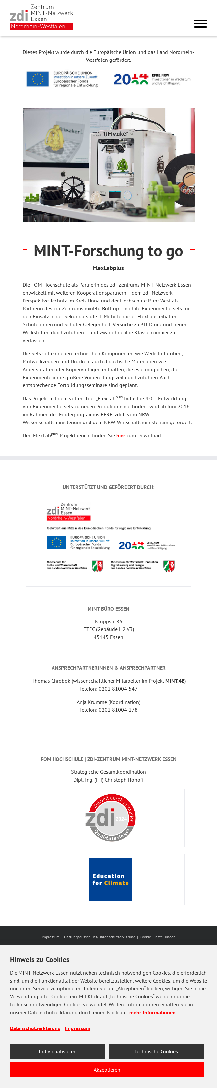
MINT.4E (174, 680)
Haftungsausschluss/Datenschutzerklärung (99, 936)
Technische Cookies (156, 1051)
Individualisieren (58, 1051)
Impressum (51, 936)
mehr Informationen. (153, 1012)
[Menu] (200, 25)
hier (120, 435)
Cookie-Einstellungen (158, 936)
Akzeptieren (107, 1070)
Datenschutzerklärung (35, 1028)
